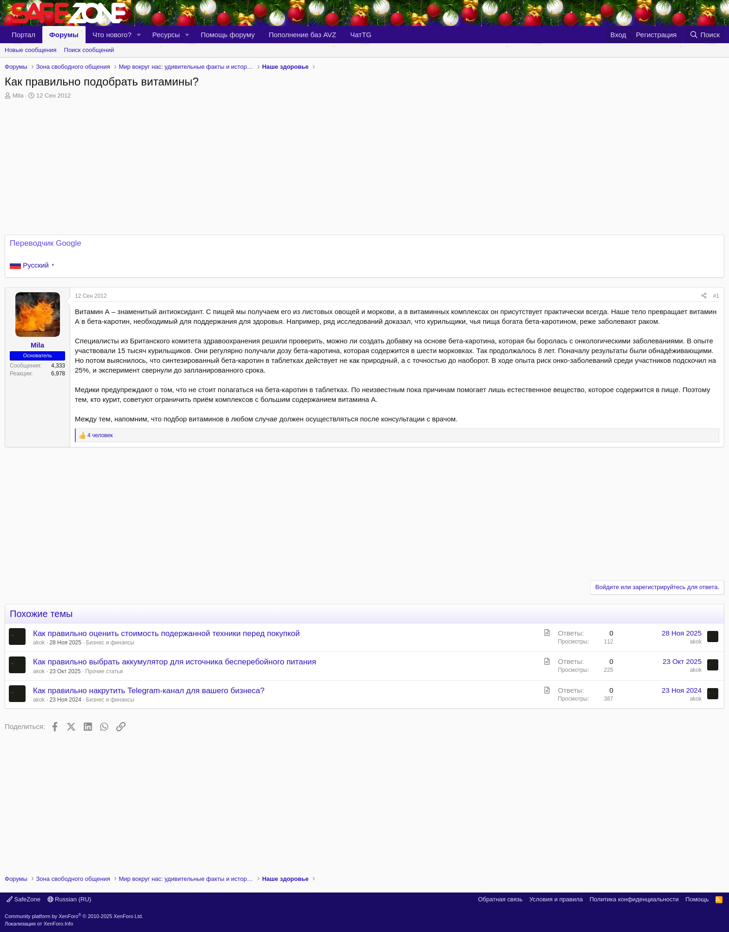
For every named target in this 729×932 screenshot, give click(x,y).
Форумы (64, 35)
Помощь (697, 899)
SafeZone (23, 899)
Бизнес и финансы (110, 642)
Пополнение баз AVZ (302, 35)
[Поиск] (704, 34)
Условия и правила (556, 899)
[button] (139, 34)
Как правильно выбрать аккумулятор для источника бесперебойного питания (174, 661)
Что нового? (112, 35)
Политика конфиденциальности (634, 899)
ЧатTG (360, 35)
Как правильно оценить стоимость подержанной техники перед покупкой (166, 633)
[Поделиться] (704, 296)
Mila (18, 95)
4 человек (100, 435)
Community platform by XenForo (74, 916)
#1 (716, 296)
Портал (23, 35)
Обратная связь (500, 899)
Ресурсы (166, 35)
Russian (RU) (69, 899)
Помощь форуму (228, 35)
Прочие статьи (104, 671)
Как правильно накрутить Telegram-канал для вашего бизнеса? (149, 690)
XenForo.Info (58, 923)
